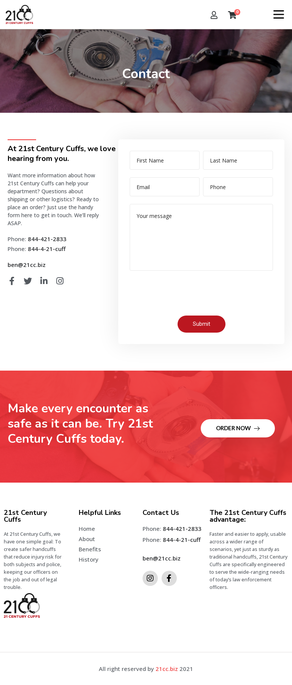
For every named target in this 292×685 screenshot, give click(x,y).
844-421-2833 (47, 239)
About (87, 539)
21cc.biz (167, 668)
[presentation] (187, 293)
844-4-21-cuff (46, 249)
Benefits (90, 549)
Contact (89, 569)
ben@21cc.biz (27, 264)
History (88, 559)
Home (87, 528)
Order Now (238, 428)
